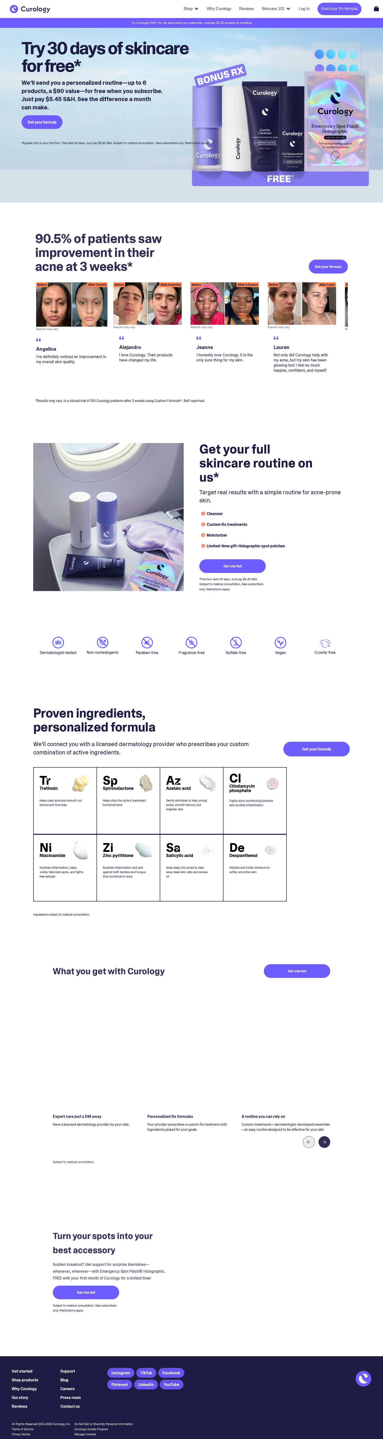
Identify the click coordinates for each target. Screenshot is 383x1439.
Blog (64, 1370)
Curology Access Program (91, 1419)
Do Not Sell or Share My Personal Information (103, 1414)
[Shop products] (191, 9)
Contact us (70, 1396)
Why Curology (24, 1379)
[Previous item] (309, 1132)
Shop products (25, 1370)
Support (67, 1361)
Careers (67, 1379)
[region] (191, 326)
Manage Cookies (85, 1425)
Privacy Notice (21, 1425)
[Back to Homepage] (30, 9)
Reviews (19, 1396)
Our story (20, 1387)
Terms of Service (22, 1419)
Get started (22, 1361)
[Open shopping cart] (376, 8)
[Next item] (324, 1132)
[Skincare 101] (276, 9)
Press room (70, 1387)
